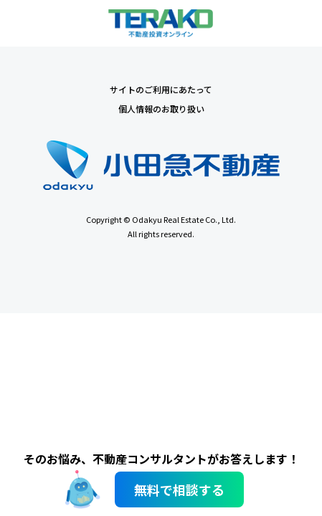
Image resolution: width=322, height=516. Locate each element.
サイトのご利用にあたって (161, 89)
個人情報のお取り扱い (161, 108)
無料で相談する (179, 489)
